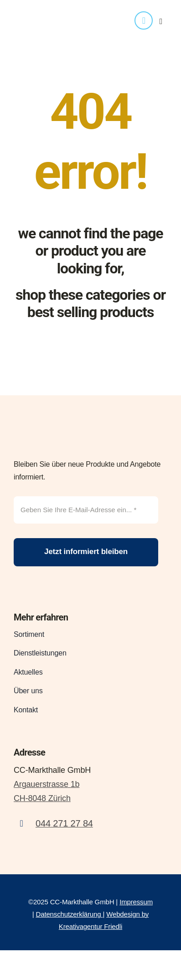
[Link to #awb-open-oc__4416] (161, 21)
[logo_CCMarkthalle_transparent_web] (56, 10)
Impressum (136, 902)
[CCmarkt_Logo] (61, 426)
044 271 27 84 (64, 823)
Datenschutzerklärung (68, 914)
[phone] (143, 20)
